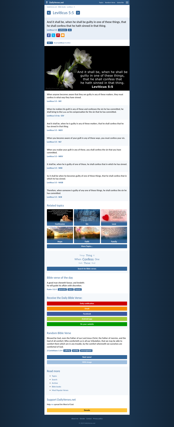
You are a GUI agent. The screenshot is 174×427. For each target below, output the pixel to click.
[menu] (127, 3)
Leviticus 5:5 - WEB (54, 168)
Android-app (87, 319)
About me (74, 419)
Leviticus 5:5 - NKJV (55, 130)
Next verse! (87, 357)
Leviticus (70, 7)
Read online (62, 43)
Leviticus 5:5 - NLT (54, 142)
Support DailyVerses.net (61, 399)
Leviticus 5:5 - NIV (54, 101)
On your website (87, 324)
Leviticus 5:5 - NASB (55, 182)
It (93, 255)
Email (87, 308)
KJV (50, 43)
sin (70, 30)
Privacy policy (98, 419)
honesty (78, 289)
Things (82, 255)
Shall (93, 263)
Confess (88, 259)
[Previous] (49, 13)
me (52, 404)
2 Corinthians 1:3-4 (54, 350)
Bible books (62, 7)
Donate (87, 410)
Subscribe (120, 2)
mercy (71, 289)
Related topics (55, 205)
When (78, 259)
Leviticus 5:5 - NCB (54, 197)
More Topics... (87, 246)
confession (62, 30)
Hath (81, 263)
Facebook (87, 314)
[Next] (78, 13)
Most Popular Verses (60, 390)
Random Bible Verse (59, 333)
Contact (89, 419)
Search (54, 379)
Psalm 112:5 (52, 289)
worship (75, 351)
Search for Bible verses (87, 268)
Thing (89, 255)
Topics (101, 2)
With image (87, 362)
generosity (62, 289)
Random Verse (110, 2)
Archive (55, 383)
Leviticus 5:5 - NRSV (55, 156)
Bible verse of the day (60, 277)
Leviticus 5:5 (52, 30)
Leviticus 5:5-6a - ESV (55, 116)
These (87, 263)
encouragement (86, 351)
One (97, 259)
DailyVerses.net (52, 7)
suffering (67, 351)
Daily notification (87, 303)
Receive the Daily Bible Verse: (64, 298)
